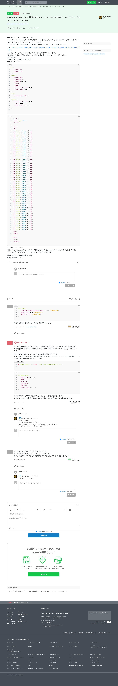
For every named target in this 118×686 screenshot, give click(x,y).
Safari (18, 23)
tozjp (73, 459)
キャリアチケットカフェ (55, 654)
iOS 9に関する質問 (16, 6)
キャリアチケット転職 (95, 654)
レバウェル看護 (73, 660)
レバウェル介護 (52, 660)
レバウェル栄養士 (53, 662)
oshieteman (107, 16)
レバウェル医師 (73, 662)
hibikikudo (75, 326)
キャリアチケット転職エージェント (16, 657)
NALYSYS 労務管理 (53, 668)
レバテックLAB (52, 625)
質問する (44, 574)
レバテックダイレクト (48, 621)
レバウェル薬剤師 (94, 662)
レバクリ (9, 660)
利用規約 (73, 632)
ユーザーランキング (12, 621)
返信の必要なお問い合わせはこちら (98, 623)
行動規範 (63, 282)
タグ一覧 (9, 619)
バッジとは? (10, 614)
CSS (27, 23)
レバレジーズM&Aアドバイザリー (98, 657)
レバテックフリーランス (47, 612)
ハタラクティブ (32, 657)
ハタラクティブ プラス (54, 657)
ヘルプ (19, 619)
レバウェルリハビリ (33, 662)
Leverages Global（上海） (96, 665)
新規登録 (107, 2)
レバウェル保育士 (94, 660)
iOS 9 (9, 23)
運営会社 (66, 632)
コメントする (70, 286)
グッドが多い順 (75, 299)
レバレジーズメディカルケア (14, 665)
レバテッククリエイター (62, 612)
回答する (44, 535)
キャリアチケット (11, 654)
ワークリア (72, 657)
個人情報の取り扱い (91, 632)
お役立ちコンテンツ (23, 621)
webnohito (76, 401)
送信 (109, 622)
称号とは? (9, 616)
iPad (14, 23)
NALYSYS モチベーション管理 (35, 668)
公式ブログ (20, 612)
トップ (8, 6)
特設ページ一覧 (11, 623)
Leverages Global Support (76, 665)
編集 (30, 326)
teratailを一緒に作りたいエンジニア (21, 602)
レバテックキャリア (59, 617)
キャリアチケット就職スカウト (76, 654)
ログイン (100, 2)
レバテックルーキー (46, 617)
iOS (23, 23)
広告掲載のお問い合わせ (105, 632)
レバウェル (30, 660)
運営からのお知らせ (23, 614)
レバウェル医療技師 (12, 662)
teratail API (21, 616)
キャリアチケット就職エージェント (36, 654)
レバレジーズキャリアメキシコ (14, 668)
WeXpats (51, 665)
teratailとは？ (10, 612)
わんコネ (30, 665)
